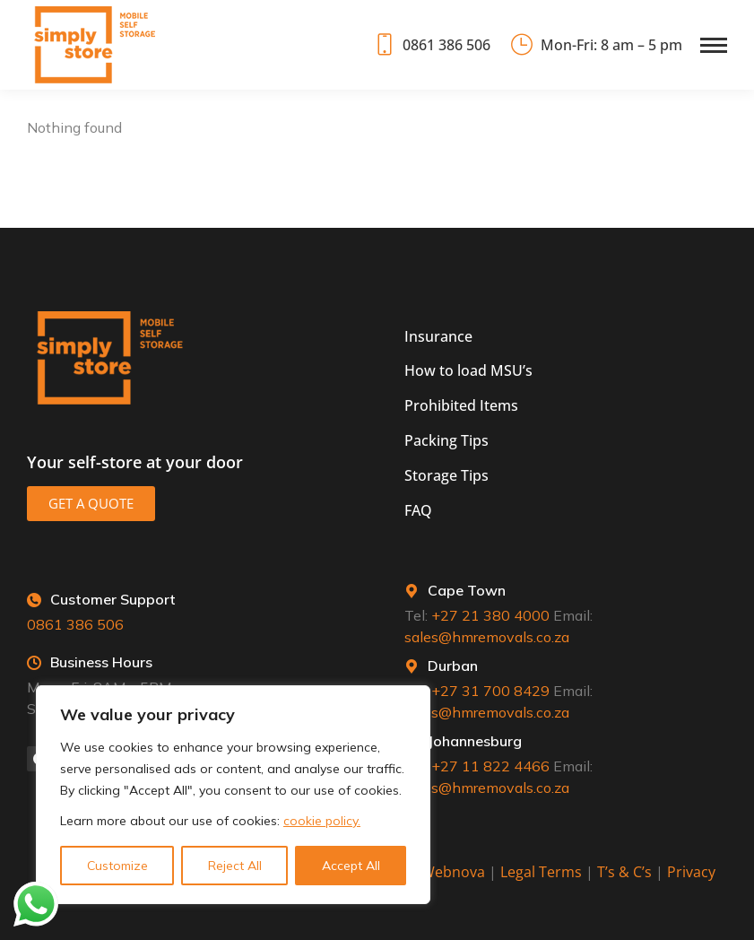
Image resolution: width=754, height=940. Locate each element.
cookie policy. (321, 821)
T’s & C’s (624, 872)
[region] (233, 794)
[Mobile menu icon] (713, 45)
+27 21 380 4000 (490, 615)
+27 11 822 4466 (490, 766)
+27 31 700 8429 (490, 691)
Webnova (453, 872)
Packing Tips (446, 440)
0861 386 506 (431, 45)
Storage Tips (446, 475)
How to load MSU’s (468, 370)
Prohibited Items (461, 405)
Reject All (235, 865)
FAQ (418, 510)
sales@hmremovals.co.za (486, 637)
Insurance (438, 336)
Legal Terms (541, 872)
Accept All (351, 865)
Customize (117, 865)
